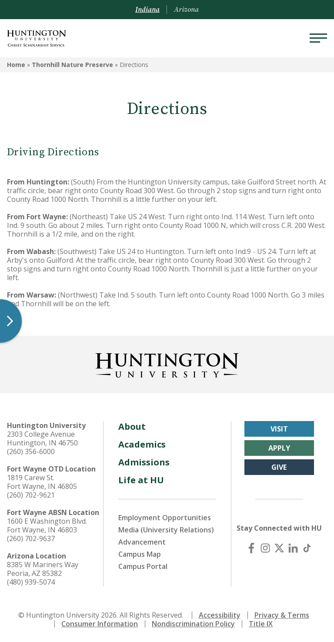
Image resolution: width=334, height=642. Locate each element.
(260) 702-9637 (31, 538)
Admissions (144, 462)
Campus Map (139, 554)
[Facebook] (251, 548)
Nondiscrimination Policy (193, 624)
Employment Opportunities (164, 517)
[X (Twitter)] (279, 548)
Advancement (142, 542)
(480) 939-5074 (31, 582)
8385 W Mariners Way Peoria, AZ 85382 (42, 569)
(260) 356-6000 (31, 451)
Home (16, 64)
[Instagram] (265, 548)
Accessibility (219, 615)
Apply (279, 448)
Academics (142, 444)
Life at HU (141, 480)
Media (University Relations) (166, 530)
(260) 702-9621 (31, 495)
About (132, 426)
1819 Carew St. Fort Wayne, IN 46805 (42, 482)
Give (279, 467)
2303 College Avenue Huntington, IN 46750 (42, 438)
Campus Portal (142, 566)
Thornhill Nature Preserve (72, 64)
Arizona (186, 9)
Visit (279, 429)
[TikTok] (307, 548)
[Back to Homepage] (167, 364)
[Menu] (318, 38)
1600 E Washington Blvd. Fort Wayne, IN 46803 (47, 525)
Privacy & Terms (281, 615)
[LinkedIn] (293, 548)
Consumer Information (99, 624)
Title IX (261, 624)
